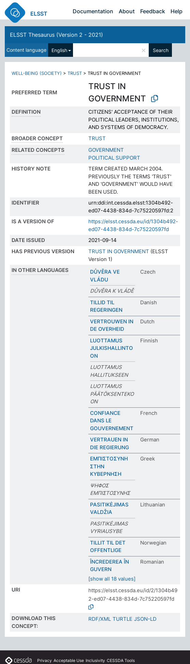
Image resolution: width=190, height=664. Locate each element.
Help (176, 11)
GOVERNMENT (106, 150)
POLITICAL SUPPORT (114, 158)
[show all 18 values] (111, 579)
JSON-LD (145, 619)
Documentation (93, 11)
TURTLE (122, 619)
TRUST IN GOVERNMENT (118, 251)
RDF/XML (99, 619)
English (59, 50)
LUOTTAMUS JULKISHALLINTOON (111, 348)
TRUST (75, 73)
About (127, 11)
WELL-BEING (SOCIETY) (37, 73)
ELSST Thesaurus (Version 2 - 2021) (56, 34)
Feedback (152, 11)
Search (161, 50)
